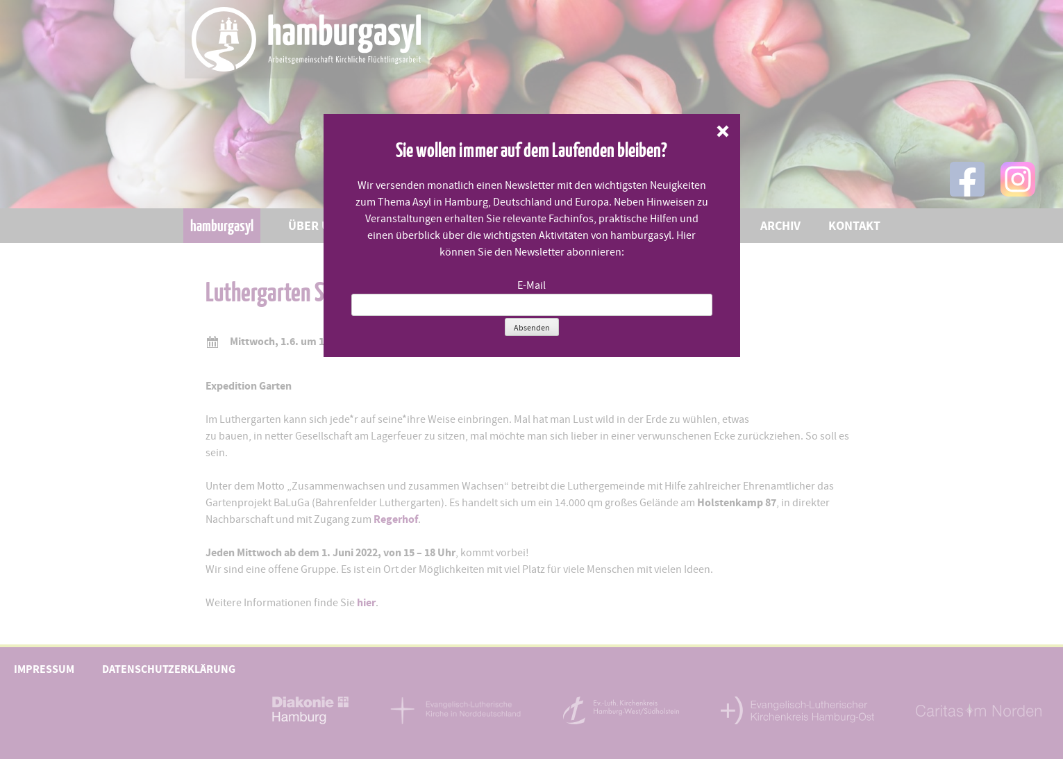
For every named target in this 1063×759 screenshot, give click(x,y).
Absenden (532, 327)
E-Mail (531, 285)
